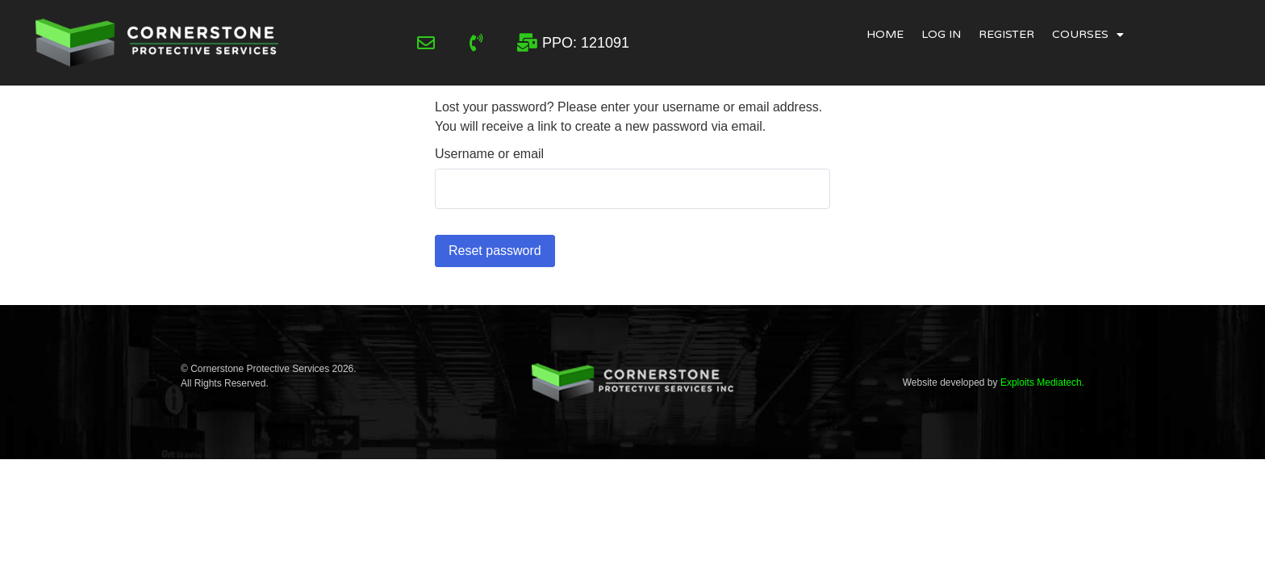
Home (885, 34)
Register (1006, 34)
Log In (941, 34)
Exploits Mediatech (1041, 382)
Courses (1088, 34)
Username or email (489, 154)
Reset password (495, 250)
